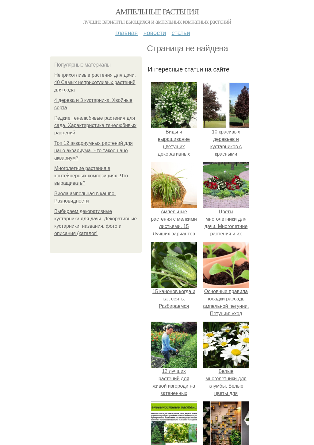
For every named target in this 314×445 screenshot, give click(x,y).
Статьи (180, 32)
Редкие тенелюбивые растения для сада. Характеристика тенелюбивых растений (95, 125)
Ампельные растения (157, 11)
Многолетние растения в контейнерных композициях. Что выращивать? (91, 176)
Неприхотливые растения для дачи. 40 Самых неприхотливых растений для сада (95, 82)
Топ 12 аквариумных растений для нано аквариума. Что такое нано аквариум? (93, 151)
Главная (126, 32)
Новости (154, 32)
